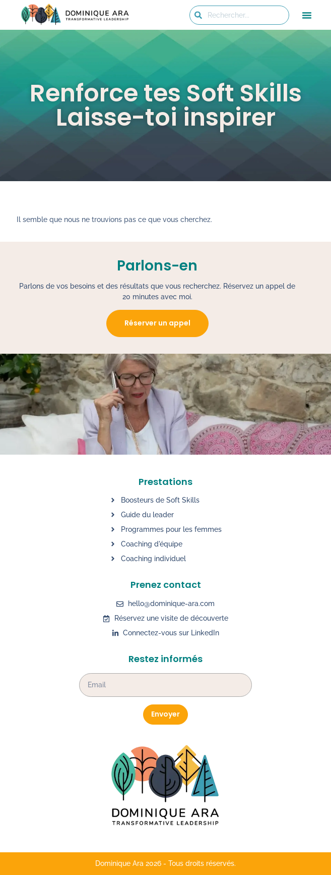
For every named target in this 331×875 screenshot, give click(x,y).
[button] (306, 15)
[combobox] (239, 15)
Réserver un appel (157, 323)
